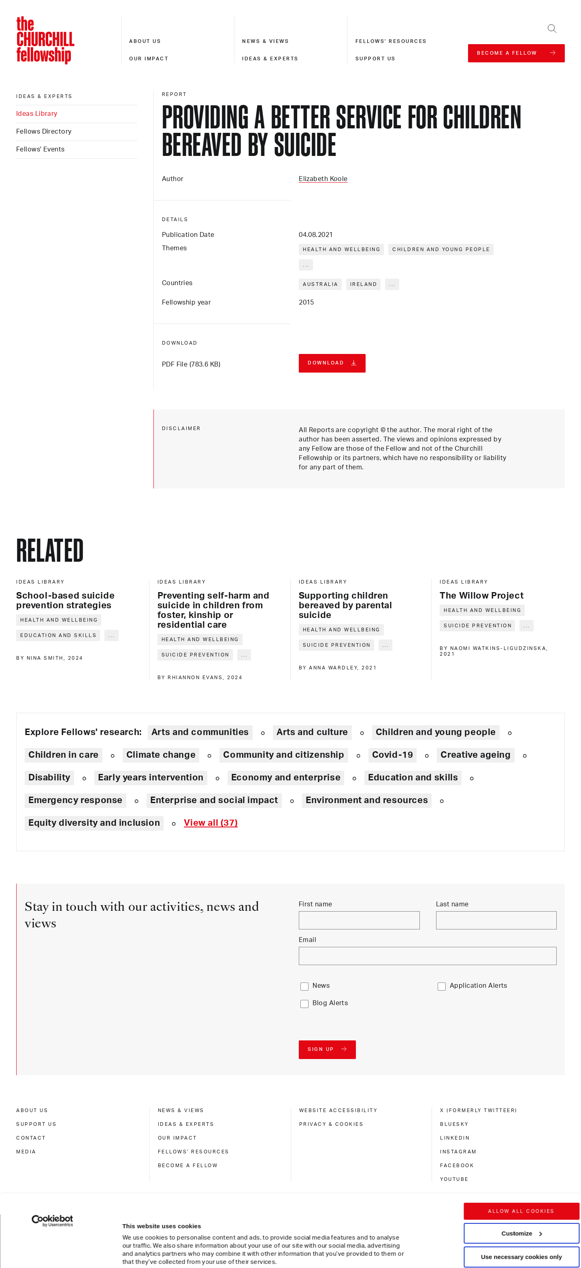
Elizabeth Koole (323, 179)
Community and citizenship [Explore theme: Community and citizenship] (283, 754)
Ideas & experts (270, 58)
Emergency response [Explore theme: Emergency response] (75, 800)
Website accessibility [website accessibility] (338, 1110)
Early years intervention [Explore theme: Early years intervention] (151, 777)
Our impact (148, 58)
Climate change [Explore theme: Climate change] (161, 754)
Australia (320, 284)
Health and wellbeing (342, 249)
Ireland (364, 284)
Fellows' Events (40, 149)
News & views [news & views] (181, 1110)
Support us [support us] (36, 1124)
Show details (133, 1237)
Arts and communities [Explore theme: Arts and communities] (200, 732)
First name (315, 904)
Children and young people (441, 249)
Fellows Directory (43, 131)
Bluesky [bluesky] (454, 1124)
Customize (522, 1170)
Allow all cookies (521, 1149)
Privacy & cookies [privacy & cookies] (331, 1124)
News (321, 985)
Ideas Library (36, 114)
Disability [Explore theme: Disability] (49, 777)
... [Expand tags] (306, 264)
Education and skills (58, 635)
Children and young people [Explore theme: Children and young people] (436, 732)
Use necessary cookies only (521, 1194)
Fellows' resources (391, 41)
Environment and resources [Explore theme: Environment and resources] (367, 800)
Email (307, 940)
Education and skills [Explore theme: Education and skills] (413, 777)
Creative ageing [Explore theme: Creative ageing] (476, 754)
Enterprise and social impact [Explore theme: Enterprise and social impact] (214, 800)
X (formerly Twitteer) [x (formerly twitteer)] (478, 1110)
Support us (375, 58)
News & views (265, 41)
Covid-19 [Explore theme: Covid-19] (392, 754)
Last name (452, 904)
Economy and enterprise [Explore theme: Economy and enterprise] (286, 777)
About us (145, 41)
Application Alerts (478, 985)
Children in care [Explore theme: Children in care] (63, 754)
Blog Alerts (330, 1003)
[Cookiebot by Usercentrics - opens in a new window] (52, 1159)
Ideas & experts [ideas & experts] (44, 96)
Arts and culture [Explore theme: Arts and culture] (312, 732)
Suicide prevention (196, 654)
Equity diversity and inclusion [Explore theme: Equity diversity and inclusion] (94, 822)
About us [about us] (32, 1110)
